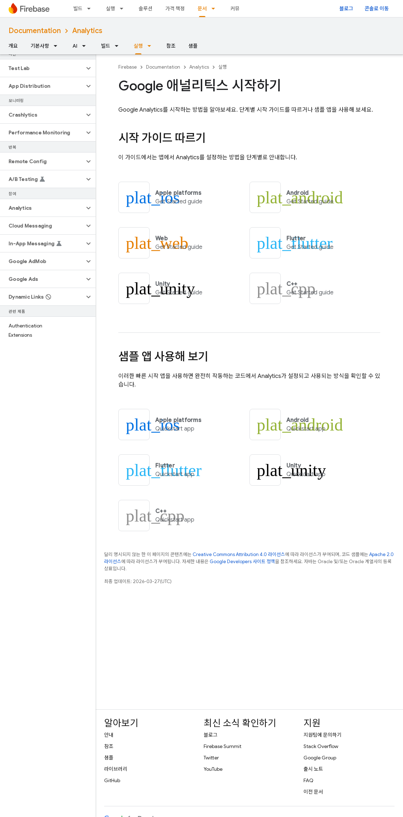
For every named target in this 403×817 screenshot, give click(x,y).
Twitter (211, 757)
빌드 (77, 8)
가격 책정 (175, 8)
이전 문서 (313, 792)
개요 (13, 46)
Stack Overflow (320, 746)
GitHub (112, 780)
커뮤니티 (239, 8)
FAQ (308, 780)
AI (74, 46)
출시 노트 (313, 769)
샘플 (193, 46)
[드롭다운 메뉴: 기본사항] (57, 45)
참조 (171, 46)
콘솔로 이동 (377, 8)
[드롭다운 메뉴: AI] (86, 45)
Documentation (35, 30)
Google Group (319, 757)
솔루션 (145, 8)
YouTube (213, 769)
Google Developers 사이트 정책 (242, 562)
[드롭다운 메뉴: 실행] (123, 8)
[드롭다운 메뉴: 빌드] (91, 8)
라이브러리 (115, 769)
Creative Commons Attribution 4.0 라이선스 (239, 554)
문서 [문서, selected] (202, 8)
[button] (42, 68)
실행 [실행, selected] (138, 46)
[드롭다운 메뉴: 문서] (215, 8)
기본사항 (40, 46)
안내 (108, 735)
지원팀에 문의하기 (322, 735)
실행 (110, 8)
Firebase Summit (222, 746)
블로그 (346, 8)
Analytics (87, 30)
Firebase (127, 67)
